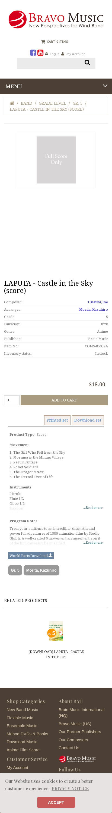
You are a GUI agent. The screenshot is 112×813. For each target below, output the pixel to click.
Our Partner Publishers (80, 731)
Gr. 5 (77, 103)
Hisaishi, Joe (98, 302)
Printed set (57, 420)
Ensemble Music (22, 725)
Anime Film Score (23, 749)
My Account (75, 54)
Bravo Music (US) (75, 723)
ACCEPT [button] (56, 802)
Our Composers (73, 739)
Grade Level (52, 103)
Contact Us (69, 747)
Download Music (22, 741)
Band (26, 103)
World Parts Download (30, 556)
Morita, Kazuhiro (93, 309)
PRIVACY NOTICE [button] (70, 788)
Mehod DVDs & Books (27, 733)
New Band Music (22, 709)
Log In (54, 54)
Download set (87, 420)
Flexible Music (20, 717)
